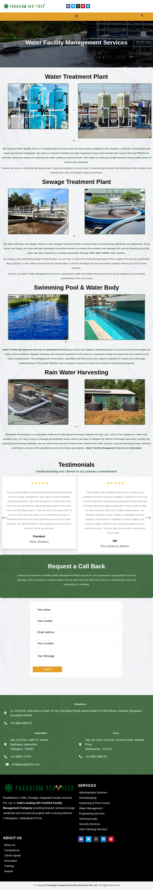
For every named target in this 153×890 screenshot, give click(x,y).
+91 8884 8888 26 (96, 756)
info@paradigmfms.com (26, 764)
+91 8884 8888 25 (21, 723)
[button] (76, 16)
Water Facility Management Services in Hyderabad (47, 273)
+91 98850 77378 (20, 756)
